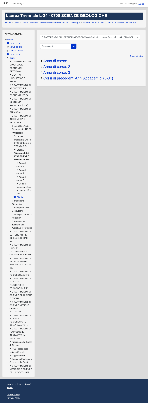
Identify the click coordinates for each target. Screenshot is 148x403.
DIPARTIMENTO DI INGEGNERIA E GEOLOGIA (45, 22)
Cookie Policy (13, 394)
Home (8, 22)
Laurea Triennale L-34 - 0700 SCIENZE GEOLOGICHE (109, 22)
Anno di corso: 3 (56, 72)
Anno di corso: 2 (56, 67)
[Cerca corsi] (55, 46)
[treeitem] (18, 206)
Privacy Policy (13, 398)
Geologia (76, 22)
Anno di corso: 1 (56, 61)
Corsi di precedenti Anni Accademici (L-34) (78, 78)
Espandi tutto (136, 56)
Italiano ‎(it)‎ (17, 3)
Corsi (16, 22)
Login (141, 3)
